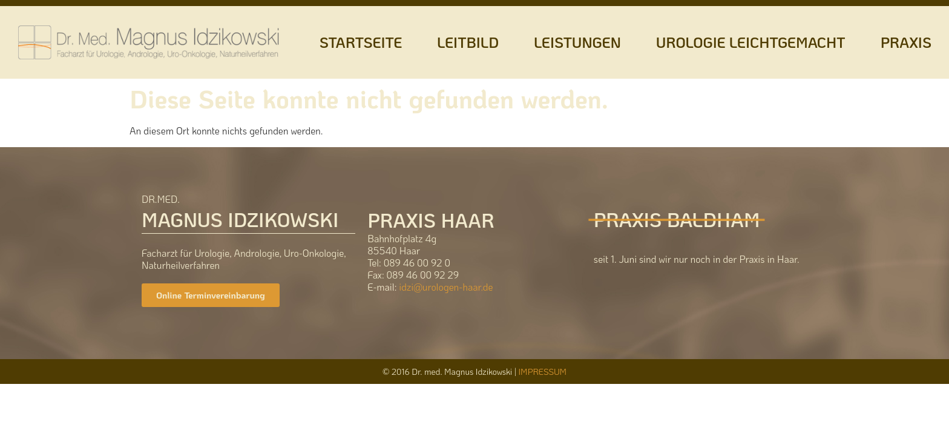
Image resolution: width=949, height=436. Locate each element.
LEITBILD (468, 42)
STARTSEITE (361, 42)
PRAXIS (906, 42)
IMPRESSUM (542, 371)
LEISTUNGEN (577, 42)
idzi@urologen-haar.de (446, 286)
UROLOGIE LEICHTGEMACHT (751, 42)
